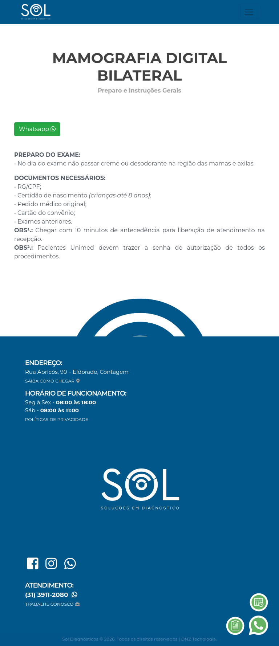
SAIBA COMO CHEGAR (53, 381)
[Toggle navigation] (249, 12)
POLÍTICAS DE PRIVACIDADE (56, 419)
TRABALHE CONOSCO (53, 604)
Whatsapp (37, 129)
